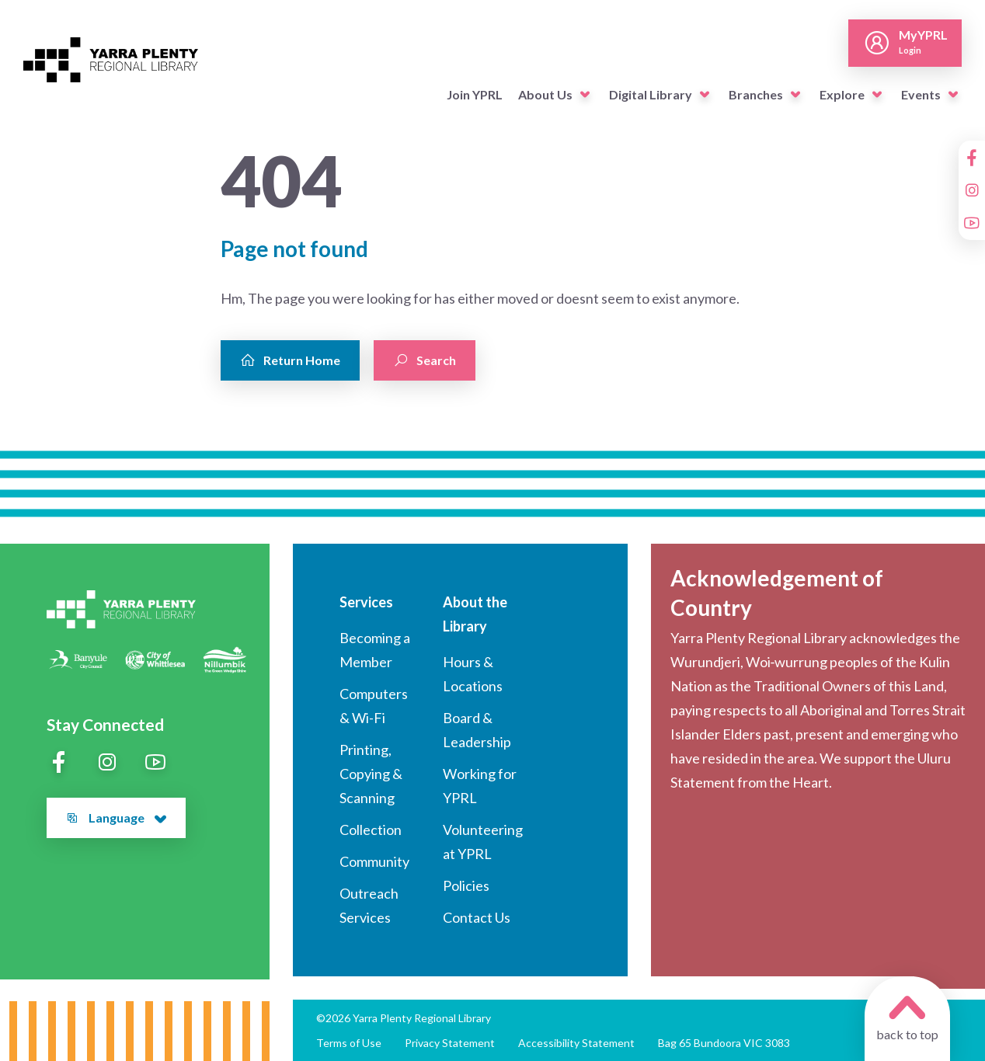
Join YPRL (475, 94)
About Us (545, 94)
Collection (370, 829)
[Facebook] (971, 157)
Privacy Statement (450, 1042)
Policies (466, 885)
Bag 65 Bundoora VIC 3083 (724, 1042)
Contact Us (476, 917)
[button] (584, 95)
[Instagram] (971, 190)
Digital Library (650, 94)
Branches (756, 94)
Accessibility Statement (576, 1042)
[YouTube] (971, 223)
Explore (842, 94)
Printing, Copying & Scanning (370, 773)
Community (374, 861)
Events (921, 94)
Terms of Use (348, 1042)
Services (366, 602)
